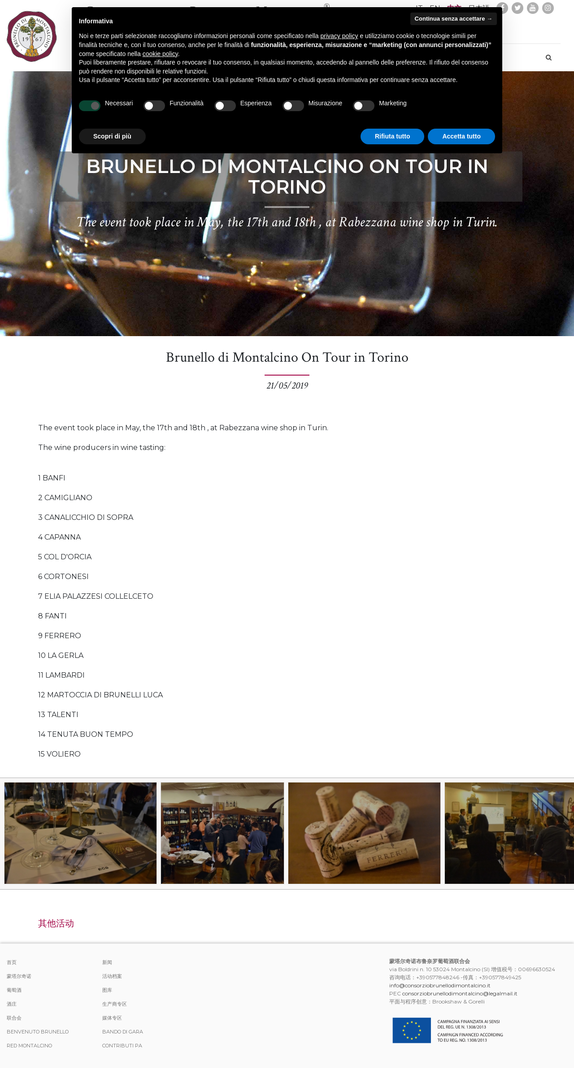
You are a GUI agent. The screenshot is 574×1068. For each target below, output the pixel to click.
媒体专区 (112, 1018)
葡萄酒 (14, 990)
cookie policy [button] (160, 53)
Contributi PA (122, 1045)
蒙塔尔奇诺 (19, 976)
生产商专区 (114, 1004)
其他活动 (56, 923)
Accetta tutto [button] (461, 136)
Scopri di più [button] (112, 136)
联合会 (14, 1018)
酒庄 (12, 1004)
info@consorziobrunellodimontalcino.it (440, 985)
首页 (12, 962)
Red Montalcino (29, 1045)
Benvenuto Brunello (38, 1032)
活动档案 (112, 976)
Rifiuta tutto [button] (392, 136)
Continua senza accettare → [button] (453, 18)
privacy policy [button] (339, 35)
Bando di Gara (122, 1032)
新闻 (107, 962)
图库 (107, 990)
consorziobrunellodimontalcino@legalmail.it (459, 993)
